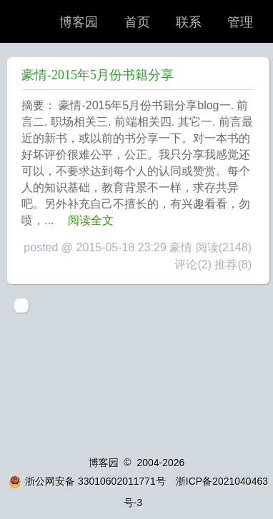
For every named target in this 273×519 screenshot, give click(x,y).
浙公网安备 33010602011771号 (87, 481)
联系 (189, 22)
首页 (137, 22)
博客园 (78, 22)
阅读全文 (91, 220)
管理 (240, 22)
